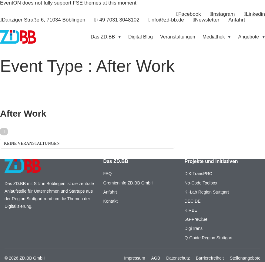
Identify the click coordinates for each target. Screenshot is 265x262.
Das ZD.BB (103, 36)
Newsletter (207, 20)
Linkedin (255, 14)
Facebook (189, 14)
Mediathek (214, 36)
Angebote (248, 36)
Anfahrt (236, 20)
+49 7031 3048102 (117, 20)
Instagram (223, 14)
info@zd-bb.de (167, 20)
